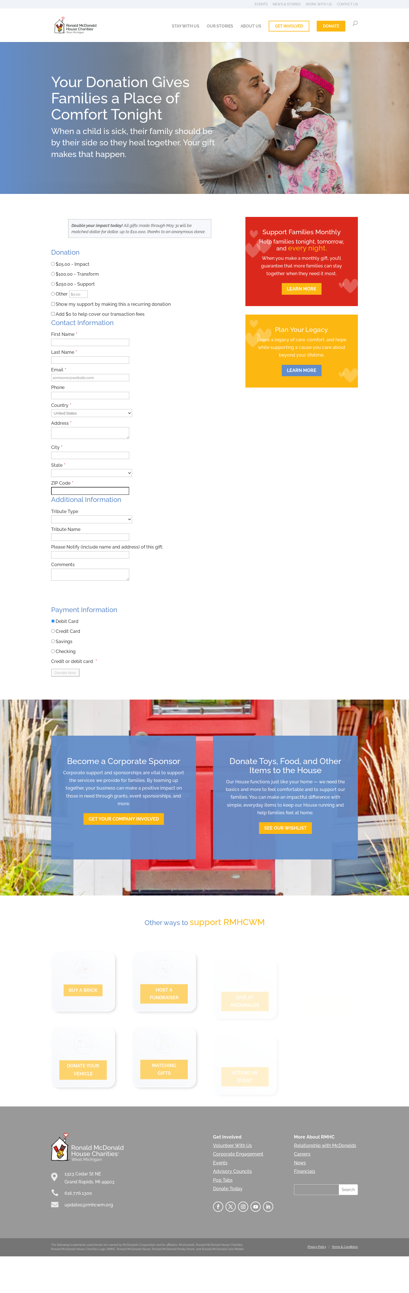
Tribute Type (64, 511)
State (58, 465)
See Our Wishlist (285, 828)
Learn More (301, 289)
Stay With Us (185, 26)
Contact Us (347, 4)
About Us (251, 26)
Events (261, 4)
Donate (331, 26)
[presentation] (94, 595)
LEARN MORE (301, 370)
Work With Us (319, 4)
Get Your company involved (124, 819)
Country (61, 405)
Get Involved (289, 26)
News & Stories (287, 4)
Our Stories (220, 26)
